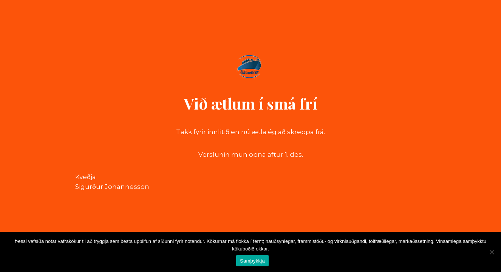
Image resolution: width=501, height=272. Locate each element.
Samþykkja (252, 261)
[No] (491, 252)
